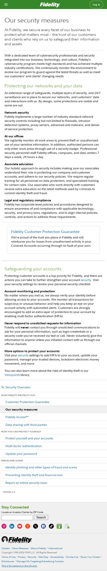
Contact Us (72, 556)
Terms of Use (9, 556)
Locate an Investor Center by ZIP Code (22, 512)
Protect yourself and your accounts (29, 438)
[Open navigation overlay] (6, 4)
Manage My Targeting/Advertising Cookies (40, 561)
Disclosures (8, 561)
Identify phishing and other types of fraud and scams (41, 467)
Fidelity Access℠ (16, 417)
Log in (96, 4)
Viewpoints (12, 375)
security (86, 280)
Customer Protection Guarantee (27, 402)
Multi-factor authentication (23, 446)
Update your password (21, 454)
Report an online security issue (26, 483)
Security (32, 556)
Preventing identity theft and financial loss (33, 475)
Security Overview (17, 387)
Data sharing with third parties (26, 425)
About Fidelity (38, 548)
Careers (6, 548)
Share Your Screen (90, 556)
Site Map (43, 556)
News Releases (20, 548)
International (55, 548)
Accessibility (57, 556)
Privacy (22, 556)
